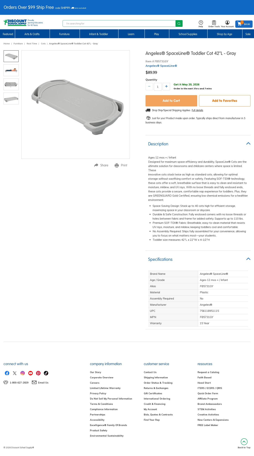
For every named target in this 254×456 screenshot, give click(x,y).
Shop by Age (224, 34)
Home (7, 43)
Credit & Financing (154, 404)
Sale (248, 34)
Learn (131, 34)
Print (121, 165)
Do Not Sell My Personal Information (111, 398)
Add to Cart (171, 100)
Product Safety (98, 430)
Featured (8, 34)
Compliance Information (104, 409)
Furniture (64, 34)
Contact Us (150, 372)
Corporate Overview (101, 377)
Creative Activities (208, 414)
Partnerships (97, 414)
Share (101, 165)
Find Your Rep (152, 419)
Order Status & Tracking (158, 382)
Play (156, 34)
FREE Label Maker (208, 425)
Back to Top (244, 443)
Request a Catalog (208, 372)
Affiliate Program (208, 398)
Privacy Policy (98, 393)
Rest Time (32, 43)
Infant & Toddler (98, 34)
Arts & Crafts (32, 34)
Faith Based (204, 377)
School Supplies (188, 34)
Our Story (95, 372)
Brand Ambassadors (210, 404)
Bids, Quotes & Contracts (158, 414)
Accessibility (97, 419)
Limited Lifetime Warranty (105, 388)
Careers (94, 382)
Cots (43, 43)
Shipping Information (156, 377)
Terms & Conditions (101, 404)
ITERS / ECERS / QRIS (210, 388)
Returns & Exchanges (156, 388)
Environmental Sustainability (106, 435)
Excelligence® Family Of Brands (108, 425)
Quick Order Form (208, 393)
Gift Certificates (153, 393)
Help (200, 24)
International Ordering (157, 398)
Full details (197, 110)
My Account (150, 409)
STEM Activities (207, 409)
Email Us (43, 382)
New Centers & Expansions (213, 419)
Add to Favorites (224, 100)
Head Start (204, 382)
